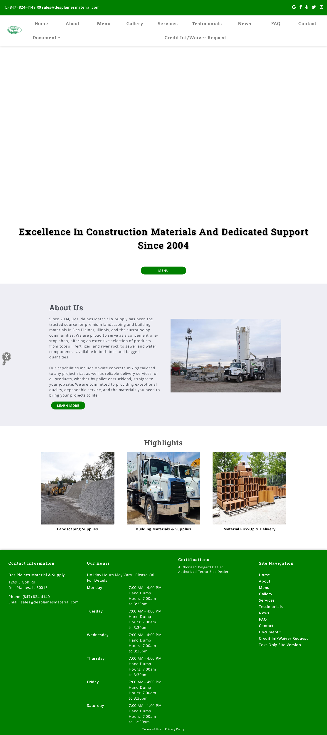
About (72, 23)
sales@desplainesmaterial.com (68, 7)
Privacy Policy (175, 729)
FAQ (275, 23)
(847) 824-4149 (20, 7)
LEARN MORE (68, 405)
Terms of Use (152, 729)
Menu (103, 23)
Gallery (135, 23)
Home (41, 23)
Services (168, 23)
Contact (307, 23)
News (244, 23)
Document (44, 37)
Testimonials (207, 23)
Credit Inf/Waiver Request (195, 37)
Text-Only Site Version (280, 644)
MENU (163, 270)
